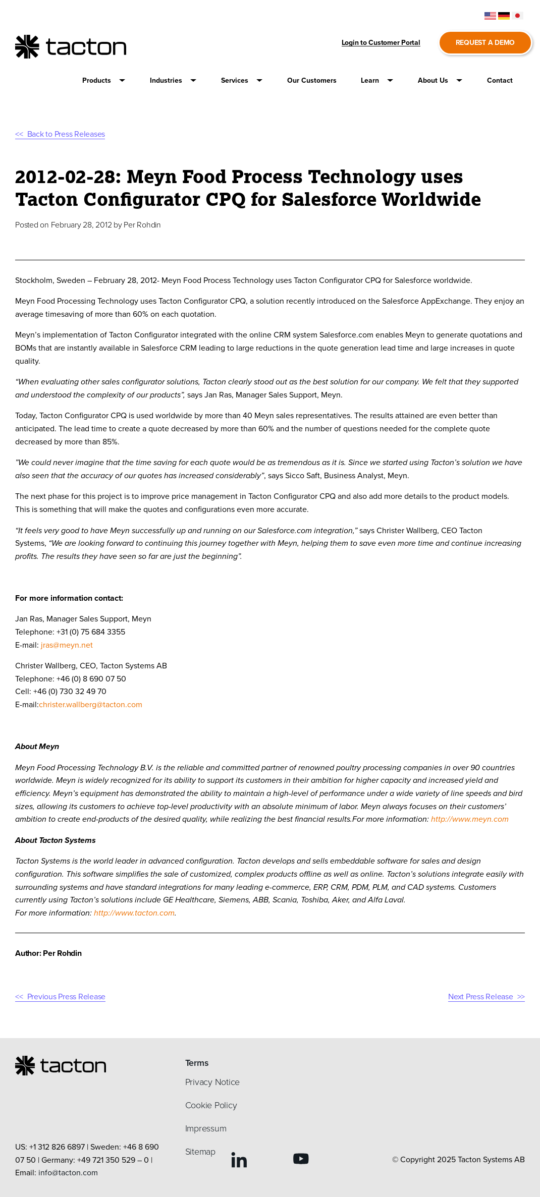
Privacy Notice (212, 1082)
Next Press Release (480, 996)
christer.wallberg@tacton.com (90, 704)
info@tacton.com (68, 1172)
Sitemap (200, 1151)
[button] (104, 80)
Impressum (206, 1128)
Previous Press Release (66, 996)
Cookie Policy (211, 1105)
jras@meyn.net (67, 645)
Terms (197, 1062)
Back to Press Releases (66, 134)
